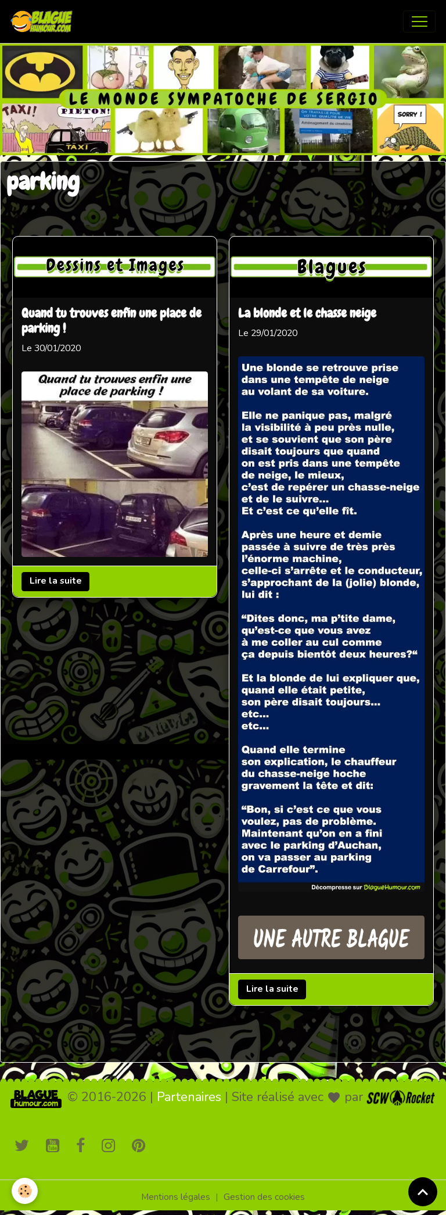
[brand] (44, 21)
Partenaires (189, 1097)
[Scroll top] (422, 1191)
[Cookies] (25, 1191)
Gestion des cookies (264, 1197)
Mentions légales (175, 1197)
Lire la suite (56, 580)
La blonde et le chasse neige (307, 313)
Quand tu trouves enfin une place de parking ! (111, 321)
